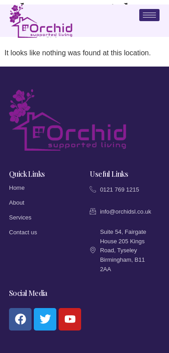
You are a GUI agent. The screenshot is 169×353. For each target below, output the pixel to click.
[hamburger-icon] (149, 15)
